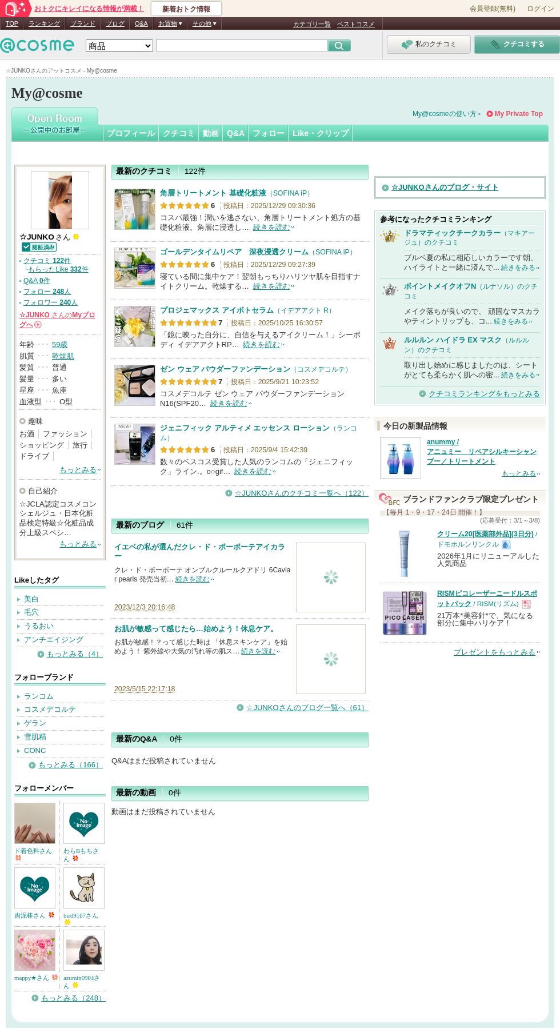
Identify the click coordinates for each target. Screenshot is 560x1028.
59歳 (59, 344)
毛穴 (31, 612)
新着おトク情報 (186, 9)
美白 (31, 599)
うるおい (39, 625)
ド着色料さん (33, 853)
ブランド (82, 23)
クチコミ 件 (47, 261)
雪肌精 (35, 736)
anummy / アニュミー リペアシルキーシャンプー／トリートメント (482, 451)
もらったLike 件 (58, 269)
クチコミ (179, 133)
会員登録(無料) (492, 9)
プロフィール (131, 133)
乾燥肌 (63, 356)
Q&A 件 (36, 281)
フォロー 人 (47, 292)
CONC (35, 750)
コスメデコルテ (50, 709)
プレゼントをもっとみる (494, 652)
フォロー (269, 133)
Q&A (141, 23)
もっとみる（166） (70, 764)
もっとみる (78, 469)
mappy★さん (36, 977)
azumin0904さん (81, 981)
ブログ (115, 23)
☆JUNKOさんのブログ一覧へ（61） (307, 707)
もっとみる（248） (73, 998)
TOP (12, 23)
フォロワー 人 (50, 302)
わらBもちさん (81, 854)
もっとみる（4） (75, 654)
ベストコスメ (356, 24)
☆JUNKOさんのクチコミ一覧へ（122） (302, 493)
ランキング (44, 23)
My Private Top (519, 114)
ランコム (39, 696)
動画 (211, 133)
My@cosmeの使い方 (445, 114)
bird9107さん (80, 918)
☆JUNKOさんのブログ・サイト (445, 187)
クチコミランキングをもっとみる (484, 393)
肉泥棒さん (34, 915)
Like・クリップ (321, 133)
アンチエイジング (53, 639)
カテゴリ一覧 (312, 24)
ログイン (540, 9)
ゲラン (35, 723)
